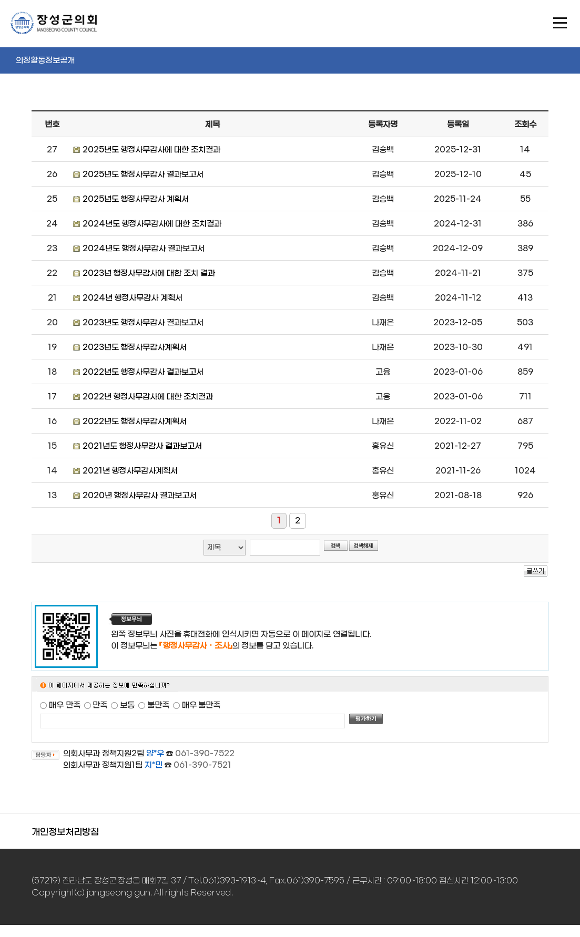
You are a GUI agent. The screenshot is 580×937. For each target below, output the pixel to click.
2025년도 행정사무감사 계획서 (136, 199)
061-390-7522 (205, 753)
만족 (100, 705)
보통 (127, 705)
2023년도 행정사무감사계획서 (135, 347)
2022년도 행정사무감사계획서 (135, 421)
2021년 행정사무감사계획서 (130, 471)
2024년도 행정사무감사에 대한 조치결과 (152, 224)
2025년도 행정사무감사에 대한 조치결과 (151, 150)
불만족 (158, 705)
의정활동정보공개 (45, 60)
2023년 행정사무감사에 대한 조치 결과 (149, 273)
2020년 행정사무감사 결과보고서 (140, 495)
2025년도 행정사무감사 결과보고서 (143, 174)
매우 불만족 (201, 705)
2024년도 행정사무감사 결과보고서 (144, 248)
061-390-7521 (202, 765)
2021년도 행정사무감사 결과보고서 (142, 446)
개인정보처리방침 (65, 832)
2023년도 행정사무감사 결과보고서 (143, 322)
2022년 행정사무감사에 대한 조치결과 (148, 396)
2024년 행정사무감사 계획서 (133, 298)
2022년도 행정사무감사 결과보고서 (143, 372)
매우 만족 (64, 705)
